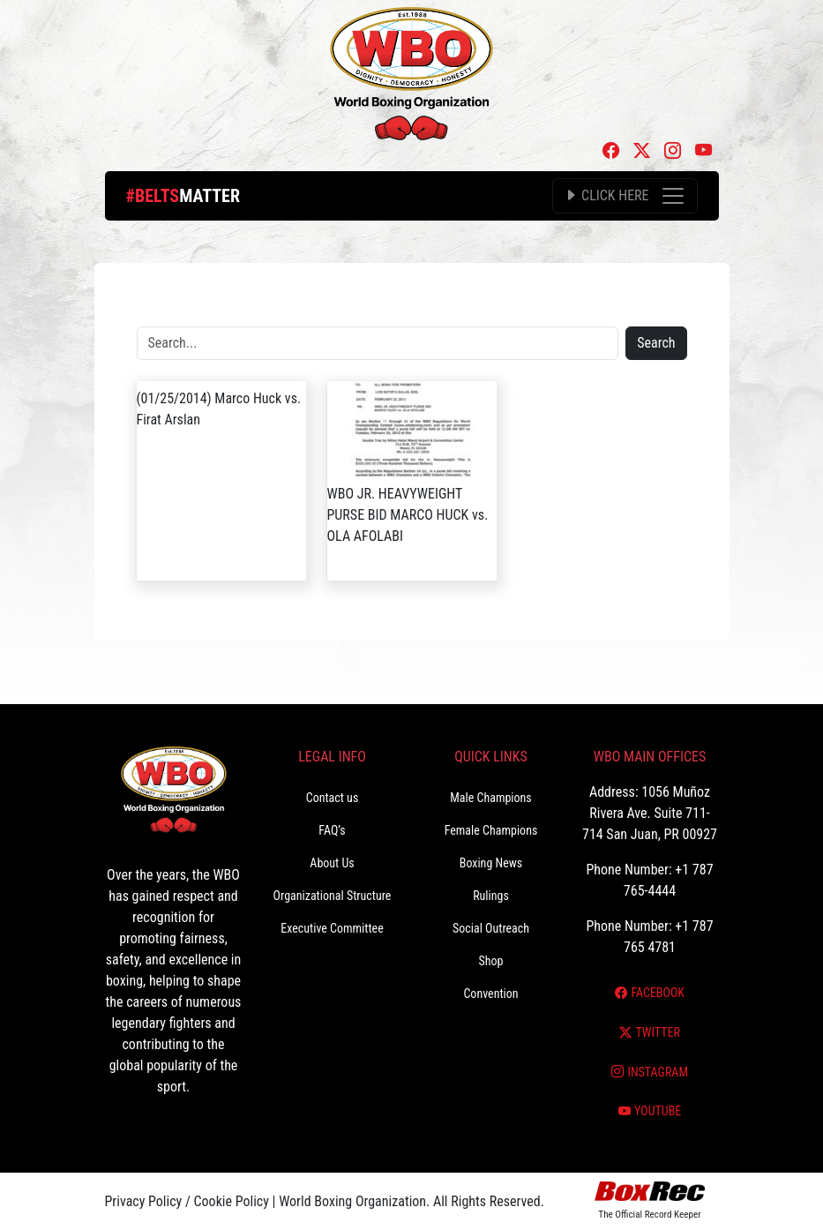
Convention (490, 993)
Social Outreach (491, 928)
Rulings (491, 896)
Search (656, 342)
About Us (332, 863)
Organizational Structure (332, 896)
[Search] (378, 343)
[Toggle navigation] (624, 196)
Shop (491, 961)
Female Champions (491, 830)
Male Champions (491, 798)
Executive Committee (332, 928)
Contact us (332, 798)
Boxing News (491, 863)
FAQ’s (331, 830)
